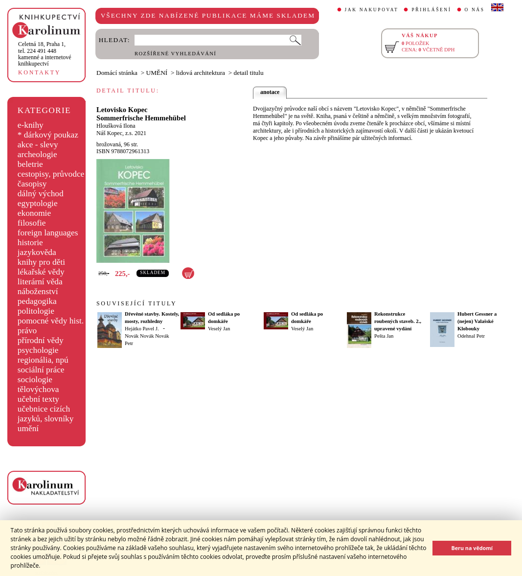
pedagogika (37, 301)
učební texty (38, 399)
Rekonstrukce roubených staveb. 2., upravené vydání (397, 321)
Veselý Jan (219, 328)
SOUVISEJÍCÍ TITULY (136, 303)
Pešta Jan (383, 336)
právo (27, 330)
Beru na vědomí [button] (472, 548)
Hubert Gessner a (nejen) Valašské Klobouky (477, 321)
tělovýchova (38, 389)
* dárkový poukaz (48, 134)
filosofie (32, 223)
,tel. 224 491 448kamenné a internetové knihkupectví (44, 54)
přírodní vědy (41, 340)
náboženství (38, 291)
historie (30, 242)
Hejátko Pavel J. (142, 328)
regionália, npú (43, 360)
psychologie (38, 350)
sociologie (35, 379)
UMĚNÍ (157, 72)
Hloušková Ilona (116, 125)
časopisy (32, 183)
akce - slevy (38, 144)
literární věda (40, 281)
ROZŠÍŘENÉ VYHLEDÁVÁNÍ (175, 53)
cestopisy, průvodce (51, 174)
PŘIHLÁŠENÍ (431, 9)
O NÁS (475, 9)
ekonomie (34, 213)
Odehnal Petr (471, 336)
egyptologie (38, 203)
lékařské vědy (41, 271)
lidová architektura (200, 72)
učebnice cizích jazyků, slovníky (46, 413)
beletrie (30, 164)
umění (28, 428)
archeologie (37, 154)
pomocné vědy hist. (51, 320)
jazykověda (37, 252)
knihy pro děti (41, 262)
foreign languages (48, 232)
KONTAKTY (39, 72)
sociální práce (41, 369)
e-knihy (31, 125)
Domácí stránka (116, 72)
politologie (36, 311)
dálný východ (41, 193)
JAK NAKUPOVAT (372, 9)
